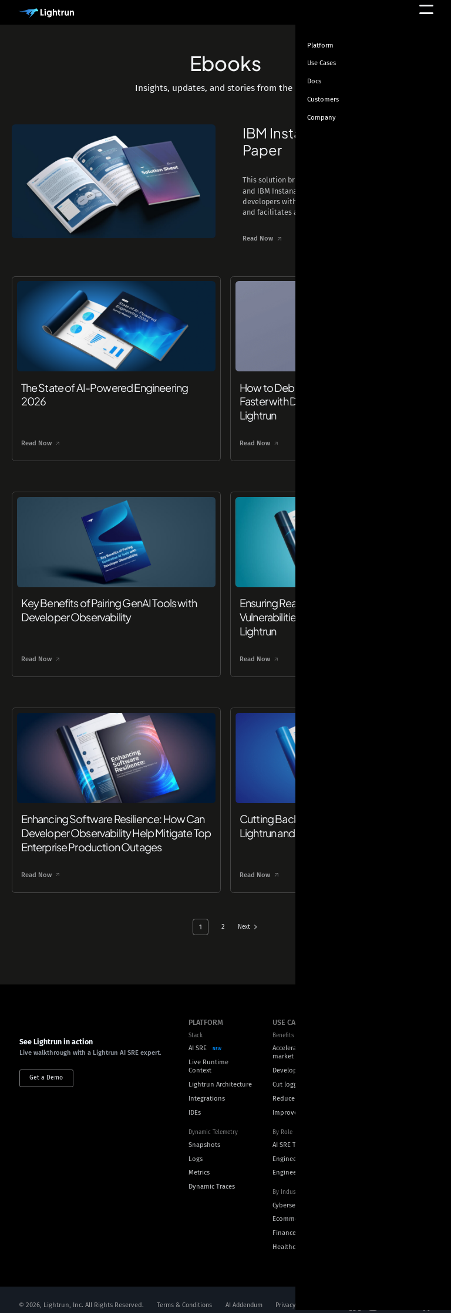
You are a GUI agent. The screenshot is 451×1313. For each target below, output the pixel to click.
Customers (383, 1148)
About (377, 1106)
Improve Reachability (304, 1100)
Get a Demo (46, 1075)
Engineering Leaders (303, 1161)
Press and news (391, 1162)
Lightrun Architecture (220, 1073)
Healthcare (288, 1235)
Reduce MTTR (292, 1087)
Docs (375, 1066)
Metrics (199, 1161)
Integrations (207, 1087)
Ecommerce (289, 1207)
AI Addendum (249, 1293)
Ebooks (379, 1024)
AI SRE (198, 1036)
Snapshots (204, 1133)
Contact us (383, 1176)
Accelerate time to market (299, 1041)
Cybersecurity (292, 1193)
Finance (284, 1221)
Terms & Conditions (186, 1293)
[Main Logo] (46, 13)
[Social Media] (355, 1294)
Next (244, 915)
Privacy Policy (303, 1293)
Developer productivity (307, 1058)
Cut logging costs (298, 1073)
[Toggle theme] (425, 60)
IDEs (195, 1100)
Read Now (244, 238)
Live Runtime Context (208, 1054)
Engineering (290, 1146)
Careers (378, 1120)
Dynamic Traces (212, 1175)
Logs (196, 1146)
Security (380, 1134)
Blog (374, 1038)
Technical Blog (389, 1052)
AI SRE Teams (291, 1133)
